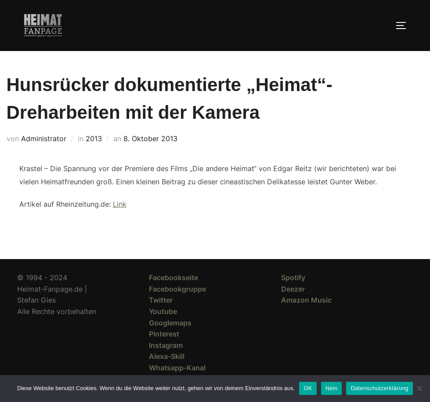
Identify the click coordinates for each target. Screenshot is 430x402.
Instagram (166, 345)
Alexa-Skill (166, 356)
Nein (331, 388)
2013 (94, 138)
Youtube (163, 311)
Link (119, 204)
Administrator (43, 138)
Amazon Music (306, 300)
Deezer (293, 289)
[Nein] (419, 388)
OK (308, 388)
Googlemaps (170, 322)
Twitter (161, 300)
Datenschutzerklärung (379, 388)
